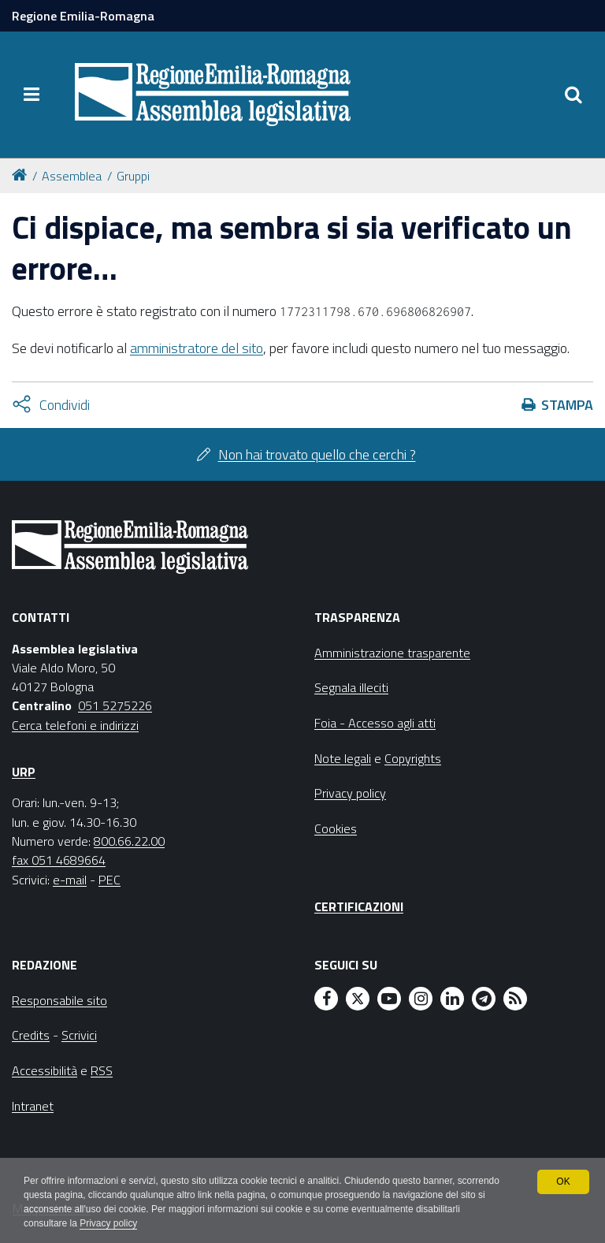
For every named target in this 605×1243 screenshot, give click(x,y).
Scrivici (79, 1034)
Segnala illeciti (351, 687)
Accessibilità (44, 1070)
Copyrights (412, 758)
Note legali (342, 758)
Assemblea (72, 175)
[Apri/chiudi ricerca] (573, 94)
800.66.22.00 (129, 841)
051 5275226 (115, 705)
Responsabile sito (59, 1000)
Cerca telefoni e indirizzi (75, 725)
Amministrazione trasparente (392, 652)
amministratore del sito (196, 348)
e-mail (70, 879)
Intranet (33, 1105)
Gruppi (133, 175)
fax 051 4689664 (59, 859)
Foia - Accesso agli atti (375, 722)
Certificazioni (358, 906)
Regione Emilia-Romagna (83, 15)
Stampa (567, 404)
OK (563, 1181)
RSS (102, 1070)
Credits (31, 1034)
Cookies (335, 828)
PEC (109, 879)
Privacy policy (108, 1224)
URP (23, 771)
